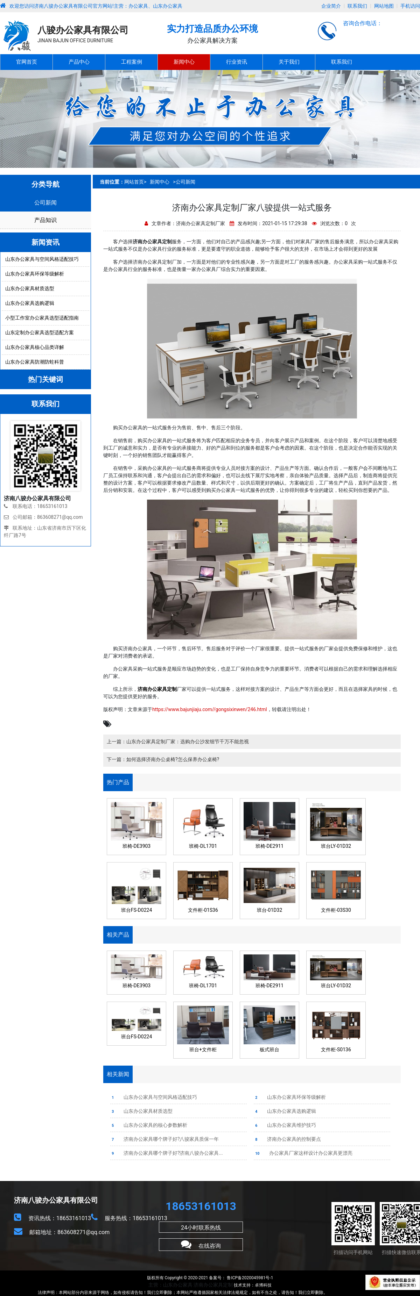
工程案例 (131, 62)
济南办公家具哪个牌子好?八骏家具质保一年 (164, 1139)
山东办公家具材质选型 (141, 1111)
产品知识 (45, 220)
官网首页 (26, 62)
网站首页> (135, 182)
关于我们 (289, 62)
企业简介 (331, 6)
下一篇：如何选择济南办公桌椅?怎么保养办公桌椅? (163, 759)
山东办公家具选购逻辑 (285, 1111)
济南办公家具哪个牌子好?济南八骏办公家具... (166, 1153)
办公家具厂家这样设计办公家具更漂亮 (303, 1153)
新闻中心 (184, 62)
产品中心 (79, 62)
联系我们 (357, 6)
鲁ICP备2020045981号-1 (249, 1277)
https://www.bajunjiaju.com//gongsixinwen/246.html (209, 709)
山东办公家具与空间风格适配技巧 (153, 1097)
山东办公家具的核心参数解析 (148, 1125)
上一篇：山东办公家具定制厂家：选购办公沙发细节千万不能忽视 (178, 741)
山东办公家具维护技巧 (285, 1125)
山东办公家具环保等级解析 (290, 1097)
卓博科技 (263, 1285)
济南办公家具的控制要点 (287, 1139)
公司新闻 (45, 202)
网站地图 (384, 6)
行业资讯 (236, 62)
